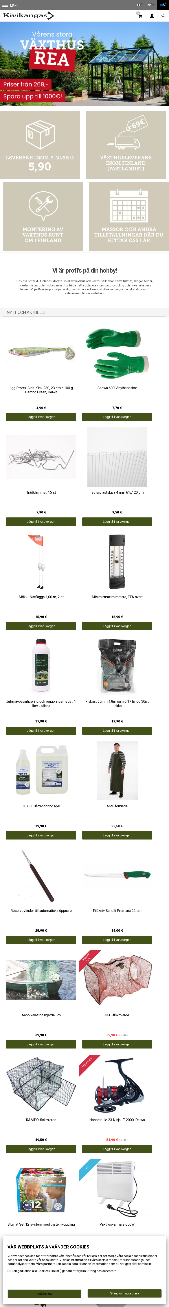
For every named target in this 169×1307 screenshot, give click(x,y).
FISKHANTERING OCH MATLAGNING (44, 1187)
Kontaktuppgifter (124, 1191)
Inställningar (44, 1293)
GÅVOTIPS (44, 1211)
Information (125, 1179)
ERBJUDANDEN (44, 1205)
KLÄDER (44, 1193)
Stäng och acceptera (124, 1293)
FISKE (44, 1175)
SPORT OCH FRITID (44, 1199)
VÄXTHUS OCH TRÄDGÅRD (44, 1181)
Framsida (125, 1173)
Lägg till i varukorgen (30, 398)
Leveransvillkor (124, 1185)
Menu (10, 5)
